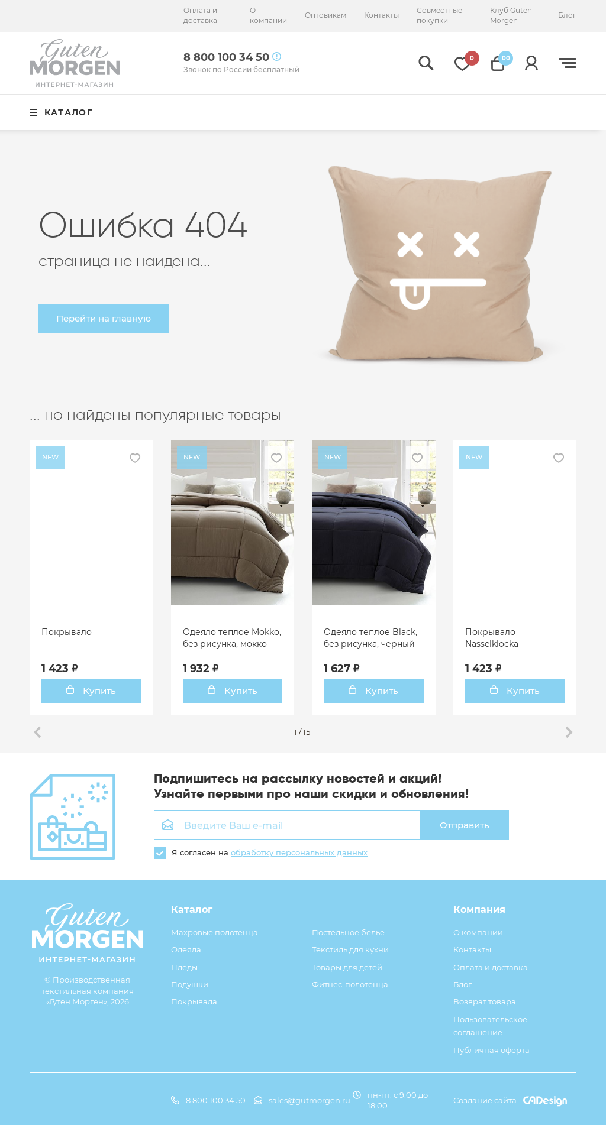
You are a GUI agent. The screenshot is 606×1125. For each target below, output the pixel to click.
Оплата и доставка (200, 15)
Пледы (184, 967)
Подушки (189, 984)
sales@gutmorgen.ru (302, 1100)
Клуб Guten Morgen (511, 15)
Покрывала (194, 1001)
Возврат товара (484, 1001)
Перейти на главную (103, 318)
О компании (268, 15)
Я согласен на (261, 852)
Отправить (464, 825)
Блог (567, 15)
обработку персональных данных (299, 852)
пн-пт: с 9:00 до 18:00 (390, 1100)
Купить (91, 690)
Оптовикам (325, 15)
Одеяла (186, 949)
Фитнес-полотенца (350, 984)
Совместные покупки (439, 15)
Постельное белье (348, 932)
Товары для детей (347, 967)
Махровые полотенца (214, 932)
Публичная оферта (491, 1050)
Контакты (381, 15)
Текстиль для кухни (350, 949)
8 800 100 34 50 (208, 1100)
